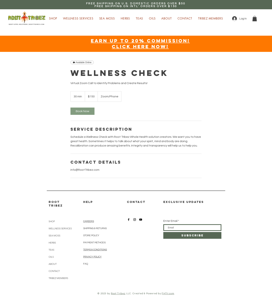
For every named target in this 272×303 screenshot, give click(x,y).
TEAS (51, 249)
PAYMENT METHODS (94, 242)
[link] (82, 111)
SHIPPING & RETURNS (95, 228)
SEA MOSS (54, 235)
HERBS (52, 242)
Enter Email (170, 221)
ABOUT (53, 264)
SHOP (52, 221)
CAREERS (88, 221)
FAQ (85, 264)
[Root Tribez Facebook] (128, 219)
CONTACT (54, 271)
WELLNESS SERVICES (60, 228)
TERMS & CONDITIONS (95, 249)
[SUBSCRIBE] (192, 235)
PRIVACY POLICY (92, 257)
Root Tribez (118, 293)
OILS (51, 257)
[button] (254, 18)
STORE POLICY (91, 235)
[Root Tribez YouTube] (140, 219)
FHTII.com (168, 293)
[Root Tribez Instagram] (134, 219)
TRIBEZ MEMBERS (58, 278)
